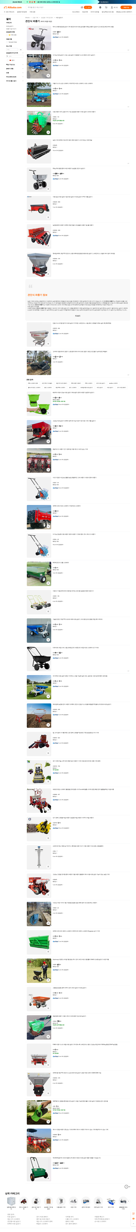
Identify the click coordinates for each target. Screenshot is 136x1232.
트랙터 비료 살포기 (14, 1224)
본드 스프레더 (72, 387)
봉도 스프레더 (48, 387)
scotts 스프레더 (113, 383)
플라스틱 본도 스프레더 (34, 387)
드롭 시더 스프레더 (72, 1219)
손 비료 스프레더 (100, 1221)
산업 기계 (35, 17)
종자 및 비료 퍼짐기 (43, 1219)
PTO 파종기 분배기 (76, 383)
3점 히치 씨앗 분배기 (61, 383)
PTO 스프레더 (88, 383)
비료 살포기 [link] (59, 17)
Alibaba (27, 17)
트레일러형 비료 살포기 (87, 387)
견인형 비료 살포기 (14, 1221)
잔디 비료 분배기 (121, 387)
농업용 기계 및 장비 (47, 17)
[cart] (106, 7)
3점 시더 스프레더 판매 (44, 1221)
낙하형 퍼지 (69, 1217)
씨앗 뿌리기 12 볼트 (47, 383)
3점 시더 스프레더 (13, 1219)
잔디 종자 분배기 (71, 1224)
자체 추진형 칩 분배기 (102, 1219)
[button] (82, 7)
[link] (133, 1213)
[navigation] (14, 603)
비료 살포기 (110, 387)
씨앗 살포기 (100, 387)
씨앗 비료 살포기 (100, 383)
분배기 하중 (69, 1221)
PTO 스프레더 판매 (33, 383)
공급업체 (66, 37)
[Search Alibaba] (53, 7)
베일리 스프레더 (42, 1224)
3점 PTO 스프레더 (60, 387)
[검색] (88, 7)
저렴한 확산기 (99, 1217)
